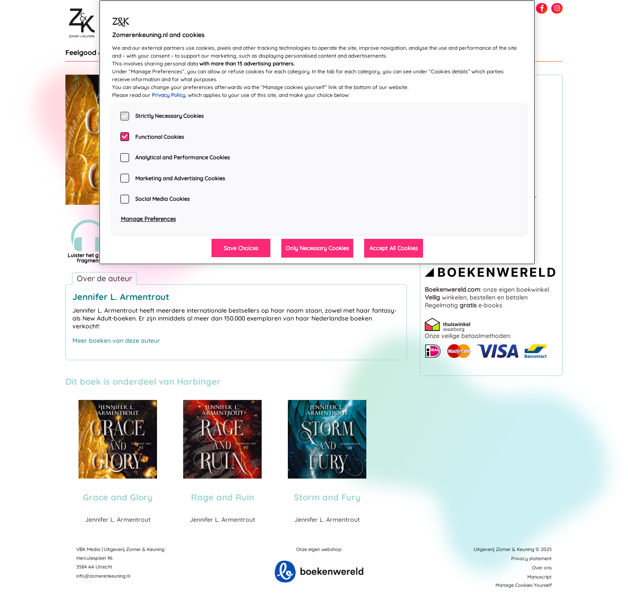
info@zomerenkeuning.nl (103, 576)
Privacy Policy (168, 95)
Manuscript (539, 577)
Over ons (542, 568)
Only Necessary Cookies (317, 248)
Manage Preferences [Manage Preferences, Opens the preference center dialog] (148, 218)
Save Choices (241, 248)
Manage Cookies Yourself (523, 585)
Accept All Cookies (393, 248)
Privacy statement (531, 558)
